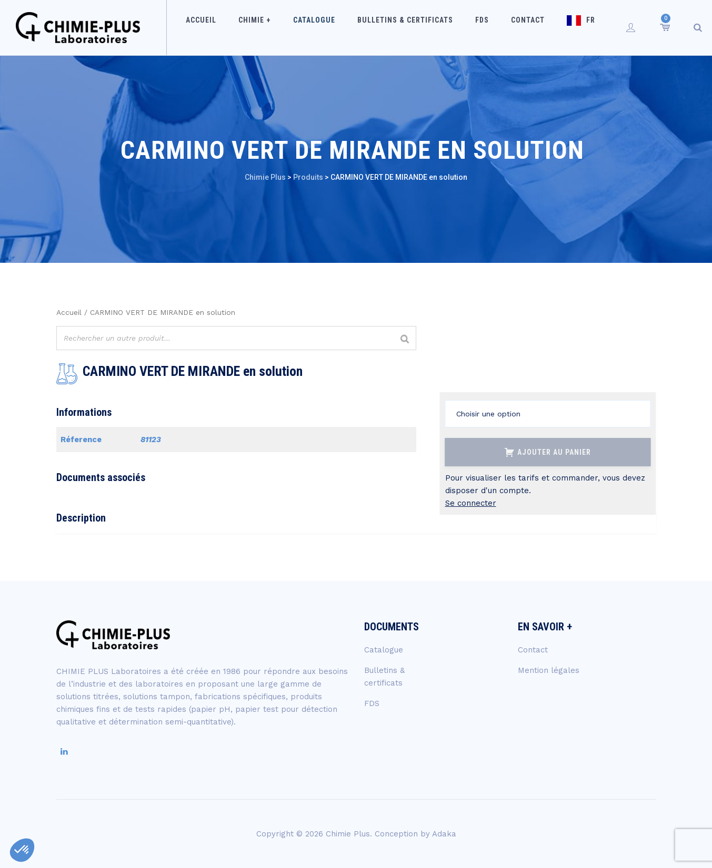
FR (574, 27)
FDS (479, 27)
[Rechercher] (405, 339)
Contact (518, 27)
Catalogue (325, 27)
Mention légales (548, 670)
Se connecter (470, 503)
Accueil (225, 27)
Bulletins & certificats (409, 27)
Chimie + (272, 27)
